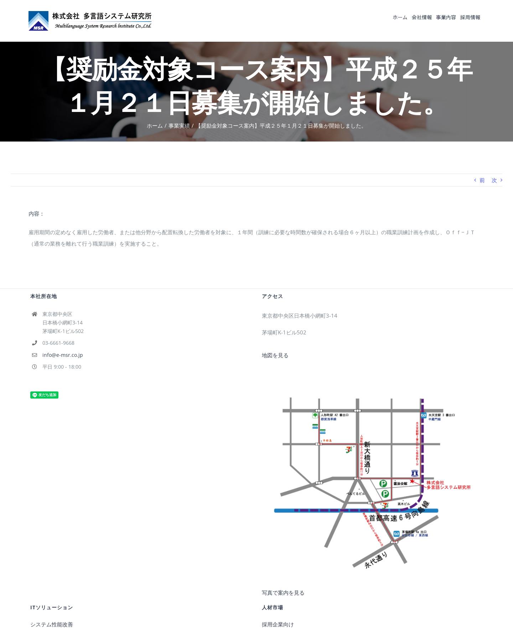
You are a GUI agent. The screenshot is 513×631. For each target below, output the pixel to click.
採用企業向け (278, 624)
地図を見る (275, 355)
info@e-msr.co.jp (62, 355)
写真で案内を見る (283, 592)
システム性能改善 (51, 624)
